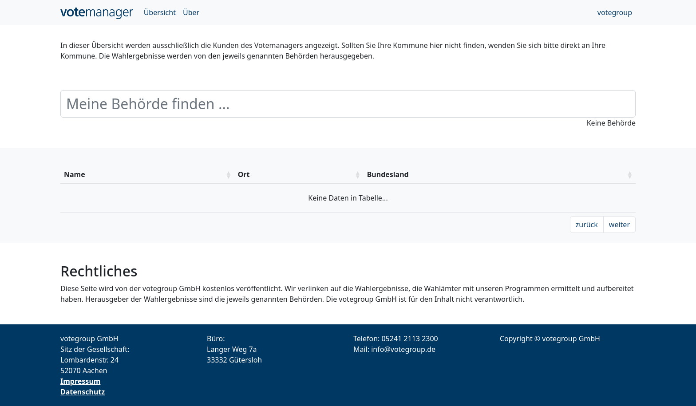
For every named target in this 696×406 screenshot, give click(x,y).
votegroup (614, 12)
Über (191, 12)
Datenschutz (82, 392)
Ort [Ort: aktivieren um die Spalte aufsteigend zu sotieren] (244, 174)
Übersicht (160, 12)
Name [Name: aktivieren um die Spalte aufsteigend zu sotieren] (74, 174)
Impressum (80, 381)
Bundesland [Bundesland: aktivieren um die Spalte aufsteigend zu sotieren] (388, 174)
